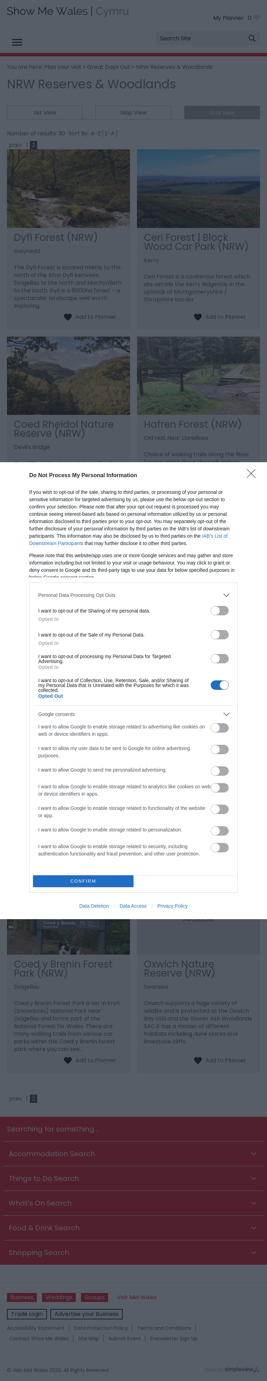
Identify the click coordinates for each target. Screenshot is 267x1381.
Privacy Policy (172, 906)
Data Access (133, 906)
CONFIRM (83, 881)
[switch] (220, 610)
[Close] (253, 475)
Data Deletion (94, 906)
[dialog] (133, 690)
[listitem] (133, 595)
